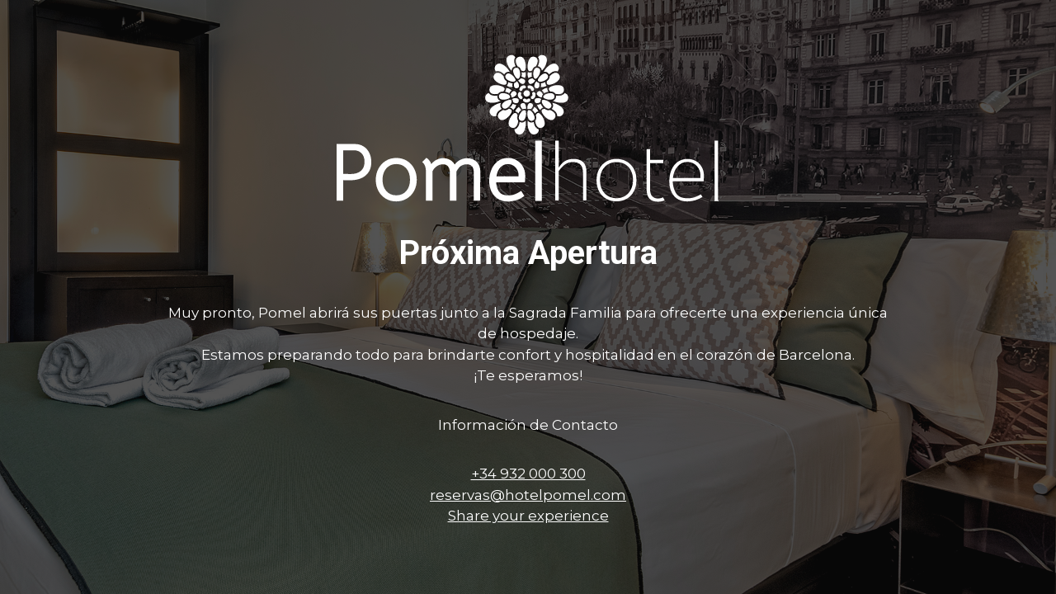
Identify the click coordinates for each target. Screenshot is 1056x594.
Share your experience (528, 515)
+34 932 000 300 (528, 473)
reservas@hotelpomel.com (528, 495)
